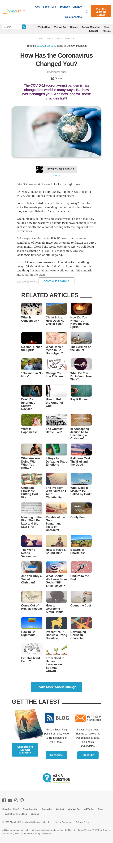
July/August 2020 (46, 45)
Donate (74, 27)
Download (56, 175)
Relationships (73, 17)
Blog (106, 27)
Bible (46, 6)
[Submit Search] (24, 26)
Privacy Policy (82, 822)
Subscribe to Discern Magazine (25, 749)
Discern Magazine (91, 27)
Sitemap (35, 814)
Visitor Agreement (64, 822)
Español (93, 31)
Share (56, 78)
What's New (44, 27)
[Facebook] (4, 800)
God (37, 6)
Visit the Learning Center (101, 12)
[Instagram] (16, 800)
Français (106, 31)
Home (41, 38)
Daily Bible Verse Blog (16, 814)
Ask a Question (30, 809)
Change (77, 6)
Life (54, 6)
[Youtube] (11, 800)
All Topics (89, 809)
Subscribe (56, 755)
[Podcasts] (22, 800)
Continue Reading (56, 281)
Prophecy (64, 6)
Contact (60, 809)
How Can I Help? (10, 809)
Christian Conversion (64, 38)
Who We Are (60, 27)
